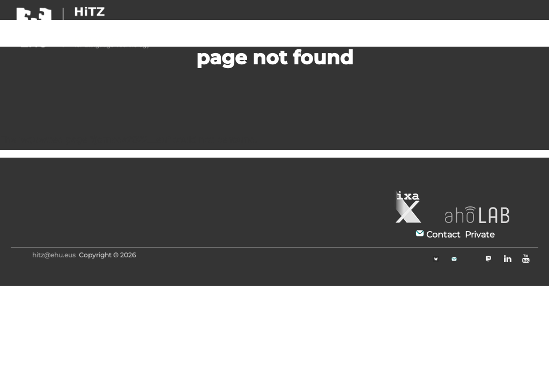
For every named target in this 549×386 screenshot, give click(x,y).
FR (484, 23)
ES (463, 23)
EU (528, 23)
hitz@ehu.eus (54, 255)
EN (506, 23)
